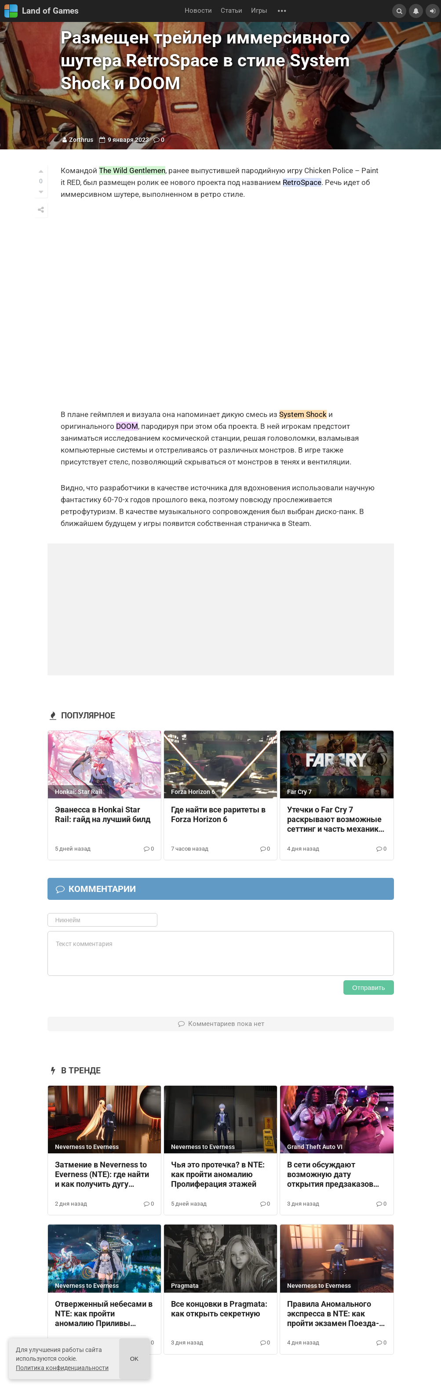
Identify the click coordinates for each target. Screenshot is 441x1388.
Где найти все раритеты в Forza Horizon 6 (218, 814)
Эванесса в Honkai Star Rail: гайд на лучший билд (102, 814)
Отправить (368, 987)
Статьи (231, 10)
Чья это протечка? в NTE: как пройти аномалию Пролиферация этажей (218, 1174)
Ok (134, 1358)
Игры (259, 10)
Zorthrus (81, 139)
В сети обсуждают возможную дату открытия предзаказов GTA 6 (330, 1174)
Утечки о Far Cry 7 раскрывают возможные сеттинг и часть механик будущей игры (334, 819)
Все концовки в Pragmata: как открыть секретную (219, 1309)
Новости (198, 10)
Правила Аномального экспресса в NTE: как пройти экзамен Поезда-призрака (333, 1314)
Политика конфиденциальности (62, 1367)
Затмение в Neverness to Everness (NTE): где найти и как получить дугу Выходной (102, 1174)
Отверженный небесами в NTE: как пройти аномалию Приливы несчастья (104, 1314)
